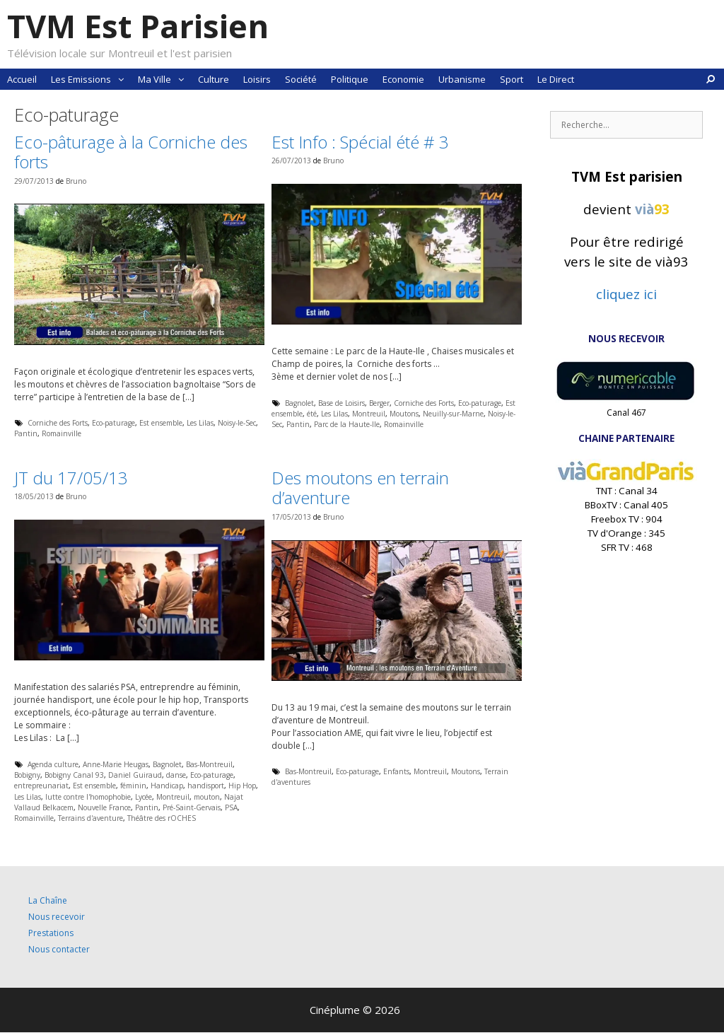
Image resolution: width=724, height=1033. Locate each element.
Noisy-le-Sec (237, 423)
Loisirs (257, 79)
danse (176, 775)
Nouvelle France (104, 807)
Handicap (167, 785)
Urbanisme (462, 79)
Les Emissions (91, 79)
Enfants (396, 771)
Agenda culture (53, 764)
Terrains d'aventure (90, 818)
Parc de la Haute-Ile (347, 424)
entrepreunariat (41, 785)
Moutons (404, 414)
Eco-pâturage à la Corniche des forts (130, 152)
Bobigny (27, 775)
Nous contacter (59, 949)
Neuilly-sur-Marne (453, 414)
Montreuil (368, 414)
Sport (511, 79)
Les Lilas (200, 423)
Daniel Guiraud (135, 775)
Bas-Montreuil (209, 764)
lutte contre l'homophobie (88, 797)
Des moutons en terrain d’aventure (360, 488)
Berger (379, 403)
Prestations (51, 933)
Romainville (61, 433)
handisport (205, 785)
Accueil (22, 79)
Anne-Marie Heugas (115, 764)
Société (301, 79)
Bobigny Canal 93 (74, 775)
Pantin (25, 433)
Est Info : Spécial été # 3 (360, 141)
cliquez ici (626, 294)
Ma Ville (164, 79)
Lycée (143, 797)
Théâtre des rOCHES (161, 818)
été (312, 414)
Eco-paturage (113, 423)
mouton (207, 797)
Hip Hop (242, 785)
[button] (121, 79)
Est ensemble (160, 423)
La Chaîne (47, 900)
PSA (231, 807)
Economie (403, 79)
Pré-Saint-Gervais (192, 807)
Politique (349, 79)
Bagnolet (299, 403)
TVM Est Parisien (138, 25)
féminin (133, 785)
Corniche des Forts (58, 423)
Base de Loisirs (341, 403)
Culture (213, 79)
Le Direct (555, 79)
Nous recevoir (56, 917)
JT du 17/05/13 (71, 477)
